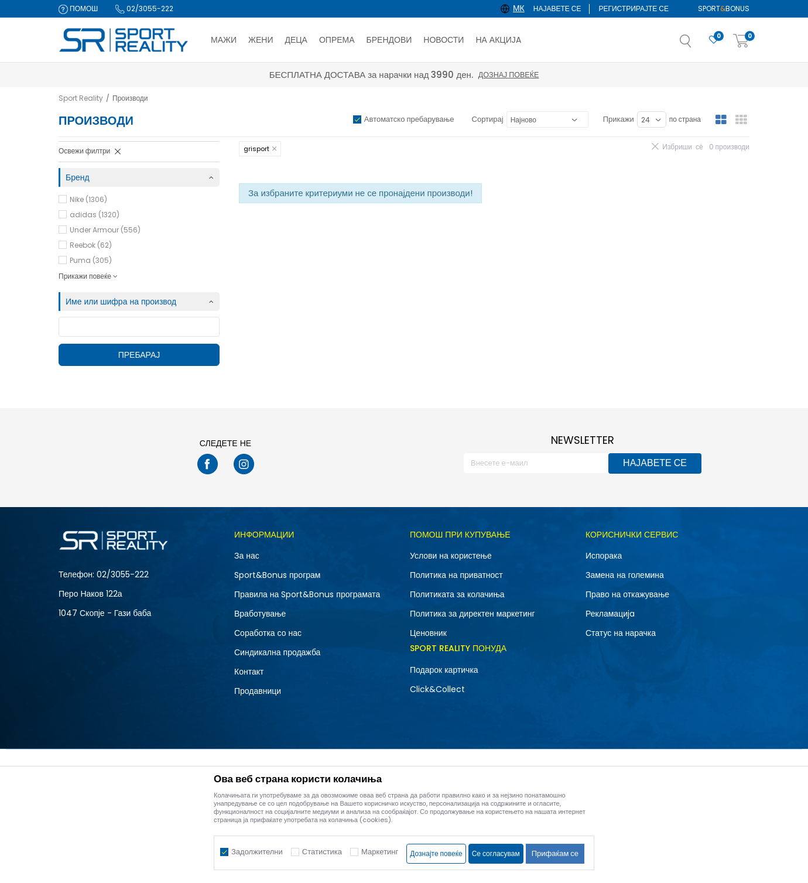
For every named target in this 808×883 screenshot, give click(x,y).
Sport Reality (81, 98)
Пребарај (139, 355)
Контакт (248, 671)
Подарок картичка (444, 670)
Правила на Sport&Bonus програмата (307, 594)
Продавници (257, 691)
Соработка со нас (268, 633)
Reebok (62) (91, 245)
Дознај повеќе (508, 74)
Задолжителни (257, 851)
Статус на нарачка (621, 633)
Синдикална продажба (277, 652)
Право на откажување (627, 594)
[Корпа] (741, 41)
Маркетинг (379, 851)
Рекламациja (610, 614)
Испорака (604, 556)
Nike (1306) (88, 199)
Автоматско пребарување (409, 119)
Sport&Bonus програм (277, 575)
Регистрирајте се (633, 8)
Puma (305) (91, 260)
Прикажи (618, 119)
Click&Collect (437, 689)
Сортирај (488, 119)
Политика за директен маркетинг (472, 614)
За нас (246, 556)
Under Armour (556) (105, 230)
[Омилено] (713, 40)
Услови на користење (451, 556)
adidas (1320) (94, 215)
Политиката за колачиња (457, 594)
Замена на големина (625, 575)
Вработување (260, 614)
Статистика (322, 851)
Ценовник (428, 633)
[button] (697, 44)
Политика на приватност (456, 575)
